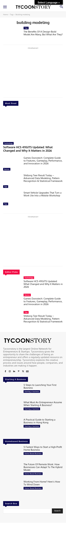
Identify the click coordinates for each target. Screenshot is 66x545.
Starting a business (32, 391)
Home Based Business (33, 453)
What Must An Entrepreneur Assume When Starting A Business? (43, 404)
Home (5, 14)
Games (6, 169)
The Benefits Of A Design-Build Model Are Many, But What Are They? (43, 33)
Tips (5, 186)
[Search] (57, 510)
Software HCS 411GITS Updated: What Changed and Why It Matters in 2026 (28, 148)
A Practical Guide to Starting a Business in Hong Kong (39, 421)
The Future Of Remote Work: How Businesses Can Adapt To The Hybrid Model (43, 467)
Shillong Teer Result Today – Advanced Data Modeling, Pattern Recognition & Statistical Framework (43, 178)
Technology (8, 143)
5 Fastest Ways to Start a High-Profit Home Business (43, 448)
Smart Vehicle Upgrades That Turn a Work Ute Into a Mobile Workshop (42, 194)
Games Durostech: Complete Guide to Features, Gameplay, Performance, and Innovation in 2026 (43, 160)
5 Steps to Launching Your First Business (40, 386)
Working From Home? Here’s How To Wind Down (42, 483)
